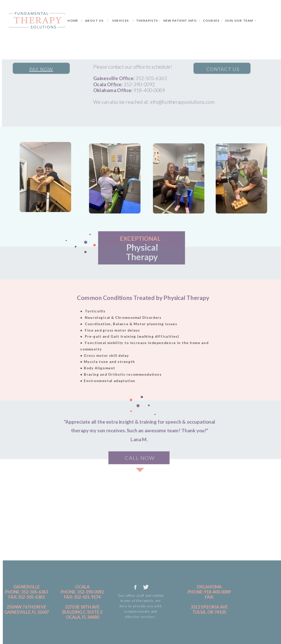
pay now (41, 69)
